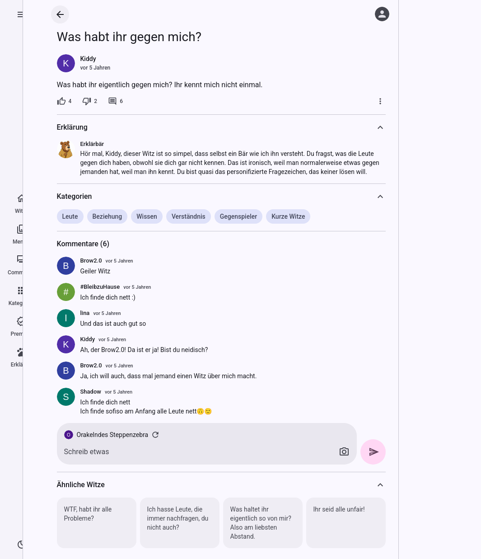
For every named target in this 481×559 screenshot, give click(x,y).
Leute (70, 216)
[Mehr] (380, 101)
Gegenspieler (238, 216)
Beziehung (107, 216)
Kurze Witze (288, 216)
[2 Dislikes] (90, 101)
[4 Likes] (64, 101)
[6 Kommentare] (115, 101)
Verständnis (188, 216)
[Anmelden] (382, 14)
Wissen (146, 216)
